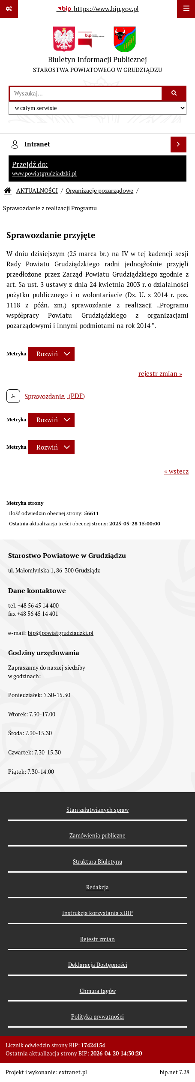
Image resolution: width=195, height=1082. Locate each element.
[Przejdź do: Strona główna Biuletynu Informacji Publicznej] (8, 191)
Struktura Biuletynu (97, 861)
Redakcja (97, 887)
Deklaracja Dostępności (97, 965)
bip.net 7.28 (174, 1072)
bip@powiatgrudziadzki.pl (60, 633)
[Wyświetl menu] (186, 9)
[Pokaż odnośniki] (9, 9)
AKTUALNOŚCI (37, 190)
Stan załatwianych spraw (97, 810)
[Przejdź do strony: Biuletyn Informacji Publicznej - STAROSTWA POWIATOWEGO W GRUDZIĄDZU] (97, 52)
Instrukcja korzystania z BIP (97, 913)
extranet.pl (73, 1072)
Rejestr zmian (97, 939)
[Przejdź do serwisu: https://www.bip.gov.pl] (97, 9)
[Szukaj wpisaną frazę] (174, 94)
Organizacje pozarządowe (99, 190)
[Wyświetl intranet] (179, 145)
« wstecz (176, 471)
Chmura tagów (98, 991)
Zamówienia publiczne (97, 835)
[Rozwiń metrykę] (51, 354)
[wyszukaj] (86, 94)
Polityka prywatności (97, 1016)
